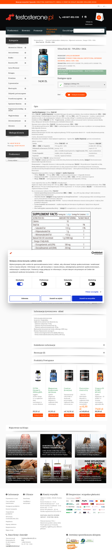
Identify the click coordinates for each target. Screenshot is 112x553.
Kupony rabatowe (11, 524)
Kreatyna (11, 78)
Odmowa (24, 298)
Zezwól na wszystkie (87, 298)
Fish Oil (53, 112)
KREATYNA (40, 2)
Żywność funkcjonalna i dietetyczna (57, 40)
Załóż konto (88, 24)
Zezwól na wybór (56, 298)
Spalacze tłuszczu (14, 104)
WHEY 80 (67, 2)
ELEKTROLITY (50, 2)
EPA (99, 114)
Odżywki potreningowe (17, 93)
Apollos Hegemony (73, 55)
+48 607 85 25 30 (15, 143)
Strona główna (38, 40)
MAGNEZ (80, 2)
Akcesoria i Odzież (15, 47)
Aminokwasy (13, 52)
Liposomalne (13, 83)
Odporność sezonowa (75, 40)
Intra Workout (13, 68)
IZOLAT (73, 2)
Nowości (26, 30)
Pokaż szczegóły (92, 292)
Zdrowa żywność (14, 121)
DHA (104, 114)
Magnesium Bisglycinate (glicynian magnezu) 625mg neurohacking (53, 393)
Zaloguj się (89, 22)
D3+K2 (94, 2)
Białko (10, 58)
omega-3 (87, 160)
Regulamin (9, 521)
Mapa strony (9, 530)
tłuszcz (77, 164)
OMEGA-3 (59, 2)
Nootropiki (12, 88)
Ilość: (61, 95)
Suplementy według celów (15, 109)
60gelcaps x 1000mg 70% (71, 84)
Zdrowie (11, 126)
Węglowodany (13, 116)
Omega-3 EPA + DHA (89, 40)
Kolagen (11, 73)
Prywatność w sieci (12, 498)
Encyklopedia (69, 30)
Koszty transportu (11, 509)
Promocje (38, 30)
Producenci (12, 30)
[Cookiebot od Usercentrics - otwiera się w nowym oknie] (93, 253)
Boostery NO (13, 63)
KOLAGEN (87, 2)
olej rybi (98, 143)
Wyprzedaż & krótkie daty (51, 31)
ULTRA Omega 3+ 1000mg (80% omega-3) (37, 391)
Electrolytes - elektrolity (84, 389)
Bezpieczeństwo (11, 527)
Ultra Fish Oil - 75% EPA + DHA (45, 42)
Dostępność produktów (13, 506)
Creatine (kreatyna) (68, 389)
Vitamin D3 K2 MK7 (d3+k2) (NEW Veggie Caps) (100, 392)
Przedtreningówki (15, 99)
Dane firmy (26, 498)
